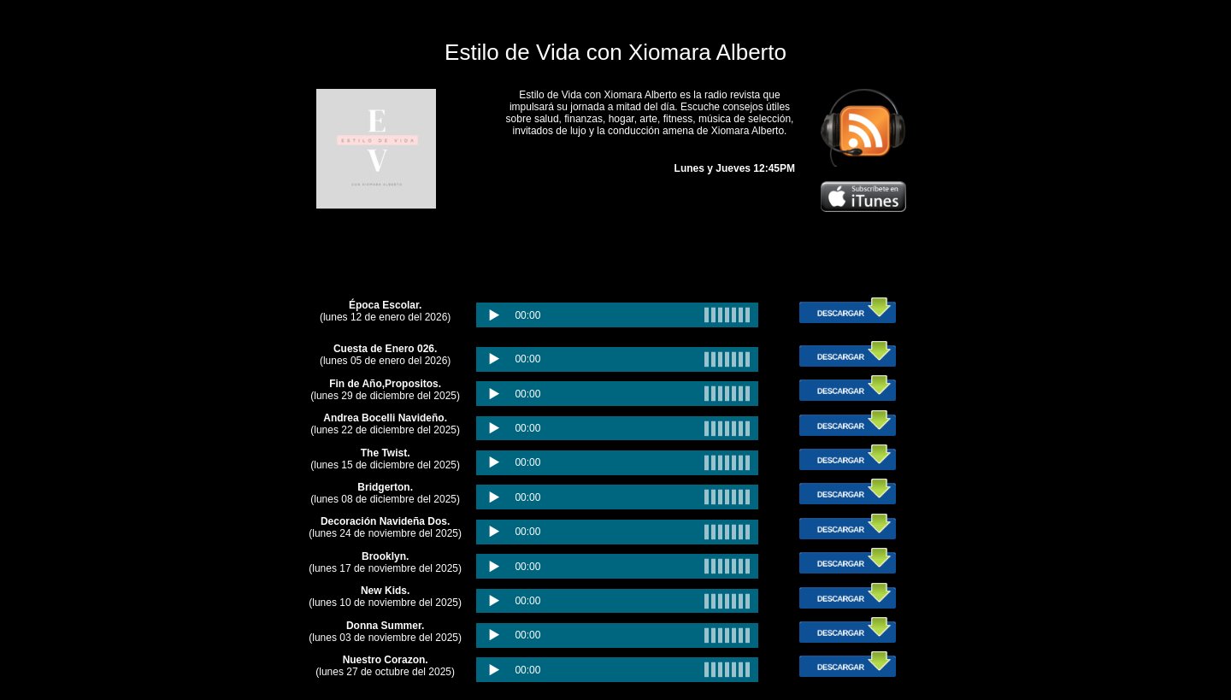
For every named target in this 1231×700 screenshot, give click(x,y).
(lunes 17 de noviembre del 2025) (385, 562)
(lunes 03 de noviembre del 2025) (385, 632)
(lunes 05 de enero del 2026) (385, 355)
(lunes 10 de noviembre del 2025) (385, 597)
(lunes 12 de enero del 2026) (385, 311)
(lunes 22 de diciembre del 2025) (385, 424)
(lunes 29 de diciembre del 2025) (385, 390)
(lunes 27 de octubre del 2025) (385, 666)
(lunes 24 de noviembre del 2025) (385, 527)
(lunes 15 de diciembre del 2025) (385, 459)
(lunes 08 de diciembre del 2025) (385, 493)
